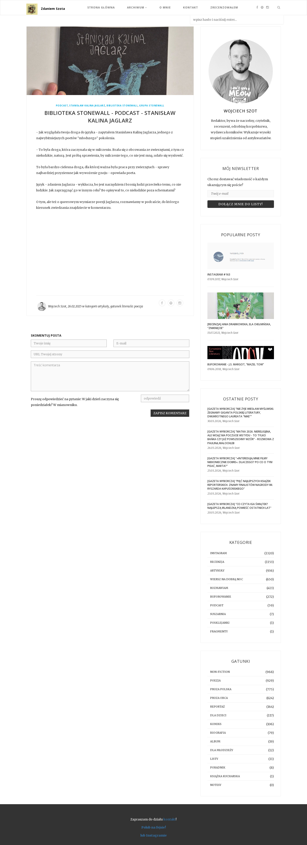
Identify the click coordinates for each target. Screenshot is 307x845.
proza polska (220, 689)
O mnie (165, 7)
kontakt (169, 819)
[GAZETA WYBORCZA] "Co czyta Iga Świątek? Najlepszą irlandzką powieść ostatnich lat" (239, 506)
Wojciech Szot (57, 306)
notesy (215, 785)
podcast (62, 105)
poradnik (217, 767)
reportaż (217, 706)
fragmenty (219, 631)
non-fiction (220, 671)
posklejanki (220, 622)
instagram (218, 553)
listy (214, 758)
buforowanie (220, 596)
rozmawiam (219, 588)
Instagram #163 (218, 274)
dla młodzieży (221, 750)
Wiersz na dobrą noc (226, 579)
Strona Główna (101, 7)
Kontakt (190, 7)
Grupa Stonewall (151, 105)
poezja (138, 306)
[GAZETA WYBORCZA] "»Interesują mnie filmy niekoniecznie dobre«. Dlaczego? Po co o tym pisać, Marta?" (239, 462)
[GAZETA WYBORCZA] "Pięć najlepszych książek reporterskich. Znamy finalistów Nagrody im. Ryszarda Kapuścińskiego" (240, 485)
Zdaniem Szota (53, 8)
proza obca (219, 698)
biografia (218, 732)
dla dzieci (218, 715)
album (215, 741)
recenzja (217, 561)
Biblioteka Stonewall (122, 105)
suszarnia (218, 614)
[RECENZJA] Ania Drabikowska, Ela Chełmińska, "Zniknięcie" (239, 326)
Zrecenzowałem (224, 7)
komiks (215, 724)
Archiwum (137, 7)
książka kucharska (225, 776)
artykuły (103, 306)
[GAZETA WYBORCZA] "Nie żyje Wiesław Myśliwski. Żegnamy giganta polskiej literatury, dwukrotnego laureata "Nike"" (240, 412)
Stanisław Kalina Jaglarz (87, 105)
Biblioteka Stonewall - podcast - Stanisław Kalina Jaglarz (109, 116)
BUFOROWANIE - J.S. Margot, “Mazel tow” (235, 364)
